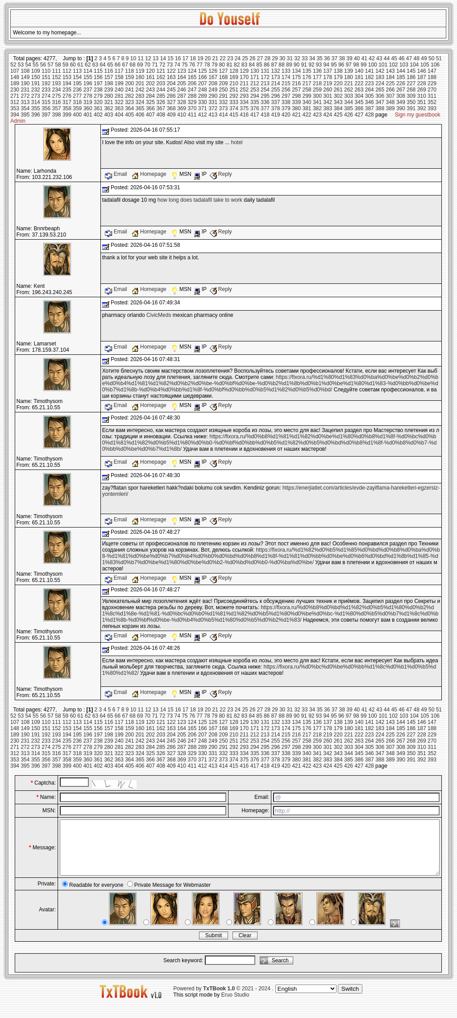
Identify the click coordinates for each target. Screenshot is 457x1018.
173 (275, 77)
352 (432, 102)
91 (304, 65)
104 (414, 65)
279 (98, 96)
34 (312, 58)
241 (129, 90)
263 (358, 90)
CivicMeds (158, 315)
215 (286, 83)
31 (290, 58)
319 (87, 102)
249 (212, 90)
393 (432, 108)
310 (421, 96)
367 (160, 108)
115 (98, 71)
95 (334, 65)
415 (233, 115)
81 (229, 65)
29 (275, 58)
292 (233, 96)
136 (317, 71)
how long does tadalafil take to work (200, 200)
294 (254, 96)
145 (411, 71)
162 (160, 77)
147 (432, 71)
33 (304, 58)
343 (338, 102)
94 (326, 65)
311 (432, 96)
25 (245, 58)
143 (390, 71)
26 (252, 58)
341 (317, 102)
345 (358, 102)
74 (177, 65)
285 (160, 96)
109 (35, 71)
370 (191, 108)
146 (421, 71)
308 (400, 96)
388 (379, 108)
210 (233, 83)
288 (191, 96)
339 (296, 102)
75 (184, 65)
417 (254, 115)
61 (80, 65)
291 (223, 96)
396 (35, 115)
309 (411, 96)
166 (202, 77)
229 (432, 83)
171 (254, 77)
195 (77, 83)
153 (66, 77)
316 (56, 102)
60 (73, 65)
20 (208, 58)
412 (202, 115)
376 (254, 108)
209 (223, 83)
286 (171, 96)
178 (327, 77)
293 (244, 96)
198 (108, 83)
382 (317, 108)
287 (181, 96)
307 (390, 96)
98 (356, 65)
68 (132, 65)
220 (338, 83)
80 (222, 65)
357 (56, 108)
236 (77, 90)
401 (87, 115)
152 (56, 77)
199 (119, 83)
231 (25, 90)
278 (87, 96)
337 (275, 102)
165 (191, 77)
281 (119, 96)
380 (296, 108)
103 (403, 65)
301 (327, 96)
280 (108, 96)
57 (51, 65)
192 (46, 83)
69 (140, 65)
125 (202, 71)
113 (77, 71)
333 (233, 102)
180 (348, 77)
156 (98, 77)
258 (307, 90)
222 (358, 83)
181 (358, 77)
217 (307, 83)
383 (327, 108)
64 (102, 65)
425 (338, 115)
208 (212, 83)
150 (35, 77)
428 (369, 115)
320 (98, 102)
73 (170, 65)
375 (244, 108)
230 (14, 90)
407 (150, 115)
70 (147, 65)
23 (230, 58)
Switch (350, 999)
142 (379, 71)
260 (327, 90)
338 (286, 102)
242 (140, 90)
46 (401, 58)
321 (108, 102)
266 (390, 90)
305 (369, 96)
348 (390, 102)
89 (289, 65)
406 (140, 115)
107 (14, 71)
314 (35, 102)
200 (129, 83)
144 (400, 71)
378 (275, 108)
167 (212, 77)
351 (421, 102)
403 (108, 115)
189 (14, 83)
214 (275, 83)
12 (148, 58)
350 (411, 102)
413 (212, 115)
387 (369, 108)
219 (327, 83)
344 (348, 102)
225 (390, 83)
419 (275, 115)
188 (432, 77)
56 (43, 65)
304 (358, 96)
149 (25, 77)
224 (379, 83)
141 (369, 71)
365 (140, 108)
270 (432, 90)
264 (369, 90)
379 (286, 108)
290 (212, 96)
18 (192, 58)
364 (129, 108)
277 (77, 96)
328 (181, 102)
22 (222, 58)
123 (181, 71)
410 (181, 115)
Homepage (150, 174)
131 (265, 71)
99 (363, 65)
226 (400, 83)
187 (421, 77)
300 (317, 96)
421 (296, 115)
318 (77, 102)
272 (25, 96)
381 (307, 108)
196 (87, 83)
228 (421, 83)
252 (244, 90)
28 (267, 58)
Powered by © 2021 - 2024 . (223, 999)
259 (317, 90)
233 (46, 90)
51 (439, 58)
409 (171, 115)
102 (393, 65)
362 (108, 108)
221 (348, 83)
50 (431, 58)
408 (160, 115)
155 (87, 77)
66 (117, 65)
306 (379, 96)
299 (307, 96)
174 (286, 77)
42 (371, 58)
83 (244, 65)
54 (28, 65)
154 (77, 77)
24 (238, 58)
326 (160, 102)
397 (46, 115)
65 (110, 65)
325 (150, 102)
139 (348, 71)
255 (275, 90)
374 (233, 108)
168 (223, 77)
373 (223, 108)
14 (163, 58)
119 (140, 71)
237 (87, 90)
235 (66, 90)
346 (369, 102)
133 (286, 71)
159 (129, 77)
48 (417, 58)
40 (357, 58)
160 (140, 77)
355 (35, 108)
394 (14, 115)
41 (364, 58)
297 (286, 96)
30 (282, 58)
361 (98, 108)
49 (424, 58)
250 (223, 90)
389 (390, 108)
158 (119, 77)
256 (286, 90)
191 (35, 83)
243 (150, 90)
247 (191, 90)
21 (215, 58)
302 (338, 96)
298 (296, 96)
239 (108, 90)
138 (338, 71)
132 (275, 71)
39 (349, 58)
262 (348, 90)
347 (379, 102)
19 (200, 58)
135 (307, 71)
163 (171, 77)
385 (348, 108)
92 (311, 65)
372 (212, 108)
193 (56, 83)
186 (411, 77)
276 (66, 96)
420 (286, 115)
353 (14, 108)
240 (119, 90)
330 (202, 102)
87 (274, 65)
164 (181, 77)
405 (129, 115)
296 (275, 96)
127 (223, 71)
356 (46, 108)
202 (150, 83)
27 (260, 58)
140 (358, 71)
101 (382, 65)
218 (317, 83)
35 (319, 58)
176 (307, 77)
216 (296, 83)
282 (129, 96)
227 (411, 83)
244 (160, 90)
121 (160, 71)
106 (435, 65)
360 (87, 108)
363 (119, 108)
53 (21, 65)
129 (244, 71)
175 (296, 77)
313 (25, 102)
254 (265, 90)
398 (56, 115)
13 (155, 58)
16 (178, 58)
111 (56, 71)
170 (244, 77)
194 (66, 83)
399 (66, 115)
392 (421, 108)
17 (185, 58)
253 (254, 90)
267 (400, 90)
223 (369, 83)
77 (200, 65)
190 (25, 83)
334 (244, 102)
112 (66, 71)
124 (191, 71)
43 (379, 58)
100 (372, 65)
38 (342, 58)
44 (387, 58)
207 (202, 83)
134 (296, 71)
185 (400, 77)
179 (338, 77)
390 (400, 108)
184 (390, 77)
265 (379, 90)
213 (265, 83)
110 (46, 71)
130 (254, 71)
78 (207, 65)
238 (98, 90)
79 (214, 65)
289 (202, 96)
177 (317, 77)
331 (212, 102)
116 (108, 71)
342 (327, 102)
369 (181, 108)
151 (46, 77)
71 (155, 65)
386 (358, 108)
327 (171, 102)
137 (327, 71)
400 (77, 115)
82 (237, 65)
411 (191, 115)
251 (233, 90)
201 (140, 83)
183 (379, 77)
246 (181, 90)
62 (88, 65)
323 (129, 102)
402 (98, 115)
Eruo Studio (235, 1005)
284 (150, 96)
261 (338, 90)
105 (424, 65)
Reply (221, 174)
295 (265, 96)
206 (191, 83)
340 (307, 102)
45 (394, 58)
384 (338, 108)
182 (369, 77)
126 (212, 71)
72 (162, 65)
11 (141, 58)
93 (319, 65)
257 (296, 90)
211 (244, 83)
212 (254, 83)
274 (46, 96)
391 (411, 108)
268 (411, 90)
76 (192, 65)
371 (202, 108)
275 (56, 96)
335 (254, 102)
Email (117, 174)
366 (150, 108)
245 (171, 90)
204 (171, 83)
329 (191, 102)
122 (171, 71)
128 (233, 71)
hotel (236, 142)
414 (223, 115)
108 (25, 71)
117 (119, 71)
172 (265, 77)
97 (349, 65)
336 (265, 102)
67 (125, 65)
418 (265, 115)
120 (150, 71)
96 (341, 65)
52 (13, 65)
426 (348, 115)
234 (56, 90)
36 (327, 58)
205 (181, 83)
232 (35, 90)
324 (140, 102)
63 (95, 65)
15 (170, 58)
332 (223, 102)
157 (108, 77)
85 (259, 65)
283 (140, 96)
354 (25, 108)
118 (129, 71)
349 (400, 102)
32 (297, 58)
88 (281, 65)
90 (296, 65)
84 (252, 65)
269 (421, 90)
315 (46, 102)
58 (58, 65)
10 (133, 58)
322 (119, 102)
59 (65, 65)
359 (77, 108)
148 (14, 77)
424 (327, 115)
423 (317, 115)
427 (358, 115)
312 (14, 102)
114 (87, 71)
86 (267, 65)
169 (233, 77)
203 (160, 83)
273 (35, 96)
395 (25, 115)
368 (171, 108)
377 (265, 108)
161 (150, 77)
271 (14, 96)
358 (66, 108)
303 (348, 96)
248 (202, 90)
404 (119, 115)
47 (409, 58)
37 (334, 58)
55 (35, 65)
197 (98, 83)
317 (66, 102)
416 (244, 115)
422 (307, 115)
